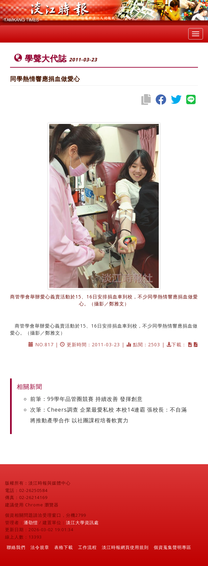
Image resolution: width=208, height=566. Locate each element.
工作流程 (87, 547)
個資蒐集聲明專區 (172, 547)
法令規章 (39, 547)
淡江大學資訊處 (82, 522)
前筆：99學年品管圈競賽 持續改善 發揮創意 (86, 399)
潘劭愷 (31, 522)
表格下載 (63, 547)
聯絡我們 (16, 547)
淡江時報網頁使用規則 (125, 547)
